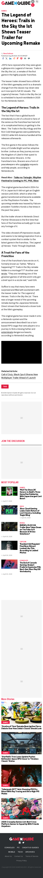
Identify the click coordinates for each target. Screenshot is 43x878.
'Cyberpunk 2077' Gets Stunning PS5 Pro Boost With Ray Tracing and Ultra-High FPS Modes (20, 791)
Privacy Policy (21, 861)
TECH (20, 852)
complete (24, 164)
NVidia (22, 523)
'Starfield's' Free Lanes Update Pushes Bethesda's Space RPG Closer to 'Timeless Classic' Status (19, 758)
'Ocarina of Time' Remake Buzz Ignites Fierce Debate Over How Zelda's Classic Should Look (21, 727)
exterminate (7, 332)
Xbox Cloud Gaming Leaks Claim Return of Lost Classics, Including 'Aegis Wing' (30, 511)
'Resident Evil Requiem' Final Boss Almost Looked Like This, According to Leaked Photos (30, 548)
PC (18, 848)
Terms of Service (31, 856)
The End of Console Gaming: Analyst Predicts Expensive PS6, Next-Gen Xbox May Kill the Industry (30, 567)
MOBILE (11, 852)
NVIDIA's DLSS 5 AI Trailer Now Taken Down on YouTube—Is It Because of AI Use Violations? (30, 529)
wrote (4, 273)
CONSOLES (24, 560)
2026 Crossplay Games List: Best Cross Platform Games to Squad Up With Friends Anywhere (20, 823)
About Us (8, 856)
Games (4, 11)
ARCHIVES (30, 852)
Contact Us (18, 856)
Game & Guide (12, 393)
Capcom (23, 541)
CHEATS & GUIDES (30, 848)
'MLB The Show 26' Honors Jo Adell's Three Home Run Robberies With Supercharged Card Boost (30, 494)
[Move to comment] (29, 58)
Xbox (22, 506)
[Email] (25, 58)
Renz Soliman (8, 53)
